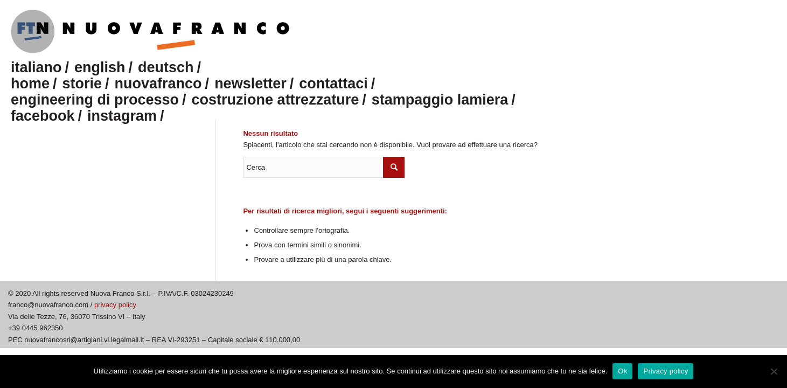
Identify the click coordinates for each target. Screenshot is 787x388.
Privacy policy (665, 371)
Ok (622, 371)
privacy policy (115, 305)
